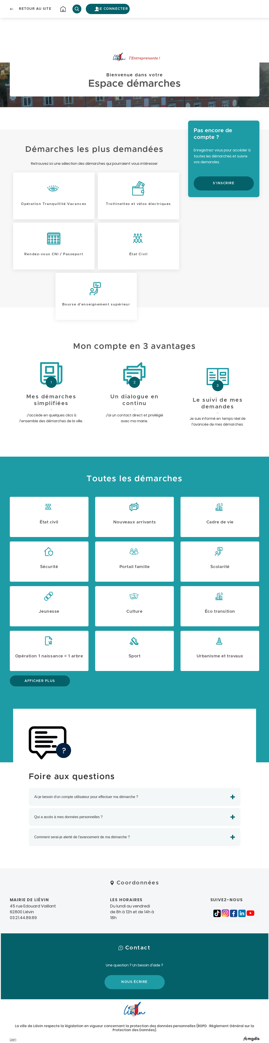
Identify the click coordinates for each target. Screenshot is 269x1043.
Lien (13, 1039)
